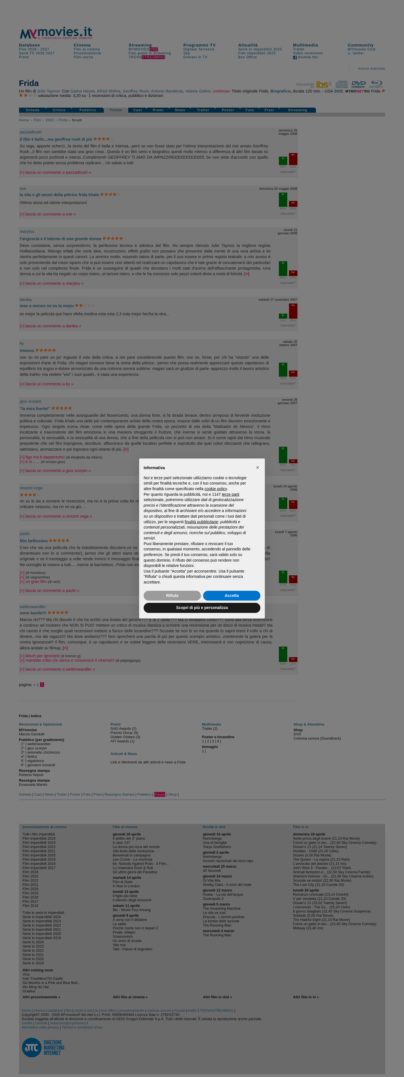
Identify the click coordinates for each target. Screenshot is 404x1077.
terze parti (230, 494)
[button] (257, 467)
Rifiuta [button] (172, 595)
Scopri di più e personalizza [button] (202, 607)
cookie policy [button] (216, 489)
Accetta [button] (232, 595)
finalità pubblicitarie (201, 522)
